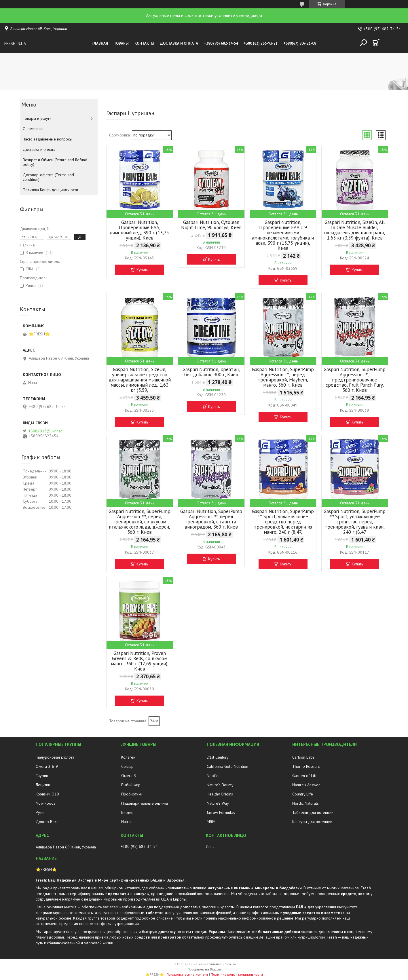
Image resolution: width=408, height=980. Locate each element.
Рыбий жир (131, 784)
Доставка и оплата (179, 43)
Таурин (42, 775)
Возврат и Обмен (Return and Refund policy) (55, 162)
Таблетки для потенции (312, 812)
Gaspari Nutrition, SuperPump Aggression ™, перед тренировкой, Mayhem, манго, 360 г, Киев (283, 377)
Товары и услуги (37, 118)
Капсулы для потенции (312, 821)
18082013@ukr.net (45, 431)
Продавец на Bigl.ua (204, 969)
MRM (211, 821)
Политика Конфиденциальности (50, 189)
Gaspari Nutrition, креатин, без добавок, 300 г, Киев (211, 372)
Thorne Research (307, 766)
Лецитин (43, 784)
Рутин (40, 812)
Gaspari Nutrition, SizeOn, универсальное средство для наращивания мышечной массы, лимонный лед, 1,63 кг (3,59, (140, 380)
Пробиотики (131, 794)
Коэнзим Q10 (47, 794)
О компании (33, 128)
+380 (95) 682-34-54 (221, 43)
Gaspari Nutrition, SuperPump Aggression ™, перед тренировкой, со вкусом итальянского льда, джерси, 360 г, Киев (139, 522)
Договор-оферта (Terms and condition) (48, 177)
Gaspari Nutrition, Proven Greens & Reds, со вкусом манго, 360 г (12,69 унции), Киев (139, 661)
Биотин (127, 812)
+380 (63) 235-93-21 (261, 43)
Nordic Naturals (305, 803)
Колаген (128, 757)
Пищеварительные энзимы (144, 803)
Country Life (302, 794)
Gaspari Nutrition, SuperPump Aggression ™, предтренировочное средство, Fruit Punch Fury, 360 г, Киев (355, 380)
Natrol (126, 821)
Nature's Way (218, 803)
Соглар (127, 766)
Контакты (144, 43)
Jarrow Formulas (221, 812)
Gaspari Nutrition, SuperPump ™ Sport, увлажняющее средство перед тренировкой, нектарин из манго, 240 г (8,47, (283, 522)
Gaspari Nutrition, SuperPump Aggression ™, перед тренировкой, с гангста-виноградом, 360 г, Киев (211, 519)
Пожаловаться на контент (187, 974)
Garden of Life (305, 775)
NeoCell (214, 775)
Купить (142, 269)
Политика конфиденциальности (237, 974)
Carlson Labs (303, 757)
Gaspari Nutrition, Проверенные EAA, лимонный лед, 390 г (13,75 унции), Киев (139, 230)
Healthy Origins (220, 794)
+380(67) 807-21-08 (299, 43)
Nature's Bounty (220, 784)
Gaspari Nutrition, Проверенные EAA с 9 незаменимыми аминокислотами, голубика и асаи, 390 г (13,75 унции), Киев (283, 235)
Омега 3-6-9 (47, 766)
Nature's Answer (306, 784)
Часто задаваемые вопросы (47, 139)
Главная (100, 43)
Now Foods (45, 803)
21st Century (218, 757)
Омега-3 (128, 775)
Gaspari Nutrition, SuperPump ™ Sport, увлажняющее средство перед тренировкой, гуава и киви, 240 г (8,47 (355, 522)
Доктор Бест (47, 821)
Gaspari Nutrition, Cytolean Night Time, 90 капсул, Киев (211, 225)
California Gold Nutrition (227, 766)
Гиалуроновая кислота (55, 757)
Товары (121, 43)
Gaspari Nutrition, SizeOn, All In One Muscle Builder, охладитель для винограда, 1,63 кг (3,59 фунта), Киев (354, 230)
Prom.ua (229, 964)
